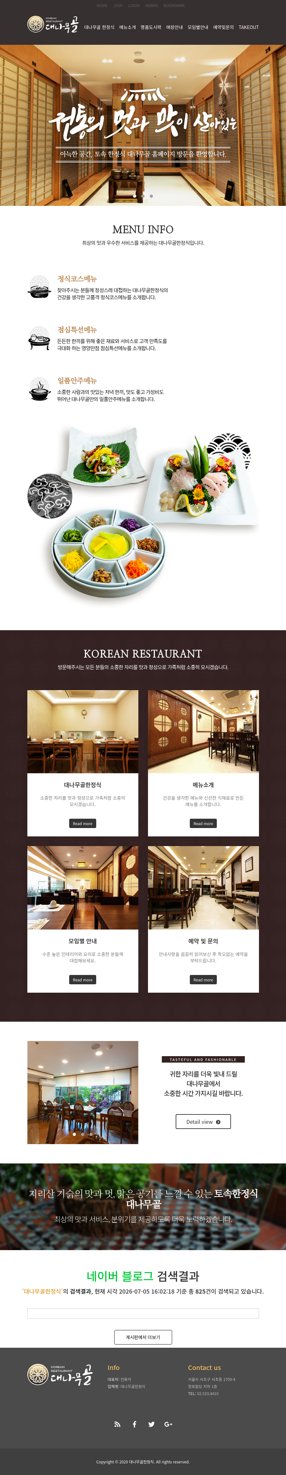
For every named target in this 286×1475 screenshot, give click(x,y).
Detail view (203, 1121)
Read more (83, 823)
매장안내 (174, 27)
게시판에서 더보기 (143, 1337)
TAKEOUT (249, 27)
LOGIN (134, 5)
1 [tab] (135, 196)
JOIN (118, 5)
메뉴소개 (127, 27)
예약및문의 (223, 27)
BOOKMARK (174, 5)
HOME (102, 5)
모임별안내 (198, 27)
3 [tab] (151, 196)
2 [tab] (143, 196)
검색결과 (80, 1291)
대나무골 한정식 (99, 27)
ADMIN (151, 5)
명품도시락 (151, 27)
